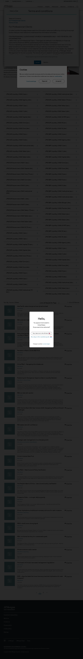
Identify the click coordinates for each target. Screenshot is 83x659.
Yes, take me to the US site (41, 333)
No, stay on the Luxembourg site (41, 336)
